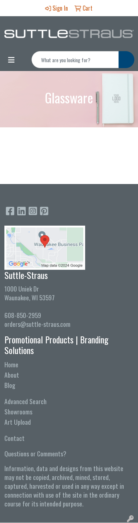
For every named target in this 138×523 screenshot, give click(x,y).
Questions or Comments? (35, 453)
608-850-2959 (22, 315)
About (11, 374)
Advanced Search (25, 401)
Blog (9, 385)
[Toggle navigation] (11, 59)
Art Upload (17, 422)
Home (11, 364)
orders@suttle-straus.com (37, 324)
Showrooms (18, 411)
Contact (14, 438)
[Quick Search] (75, 59)
